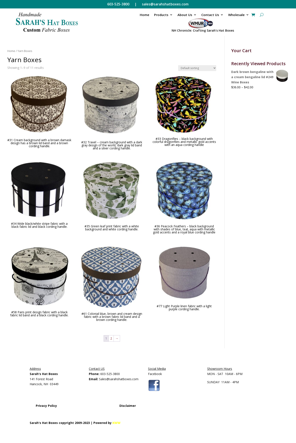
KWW (116, 423)
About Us (184, 15)
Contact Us (210, 15)
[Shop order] (197, 68)
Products (161, 15)
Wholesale (236, 15)
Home (144, 15)
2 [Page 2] (111, 338)
